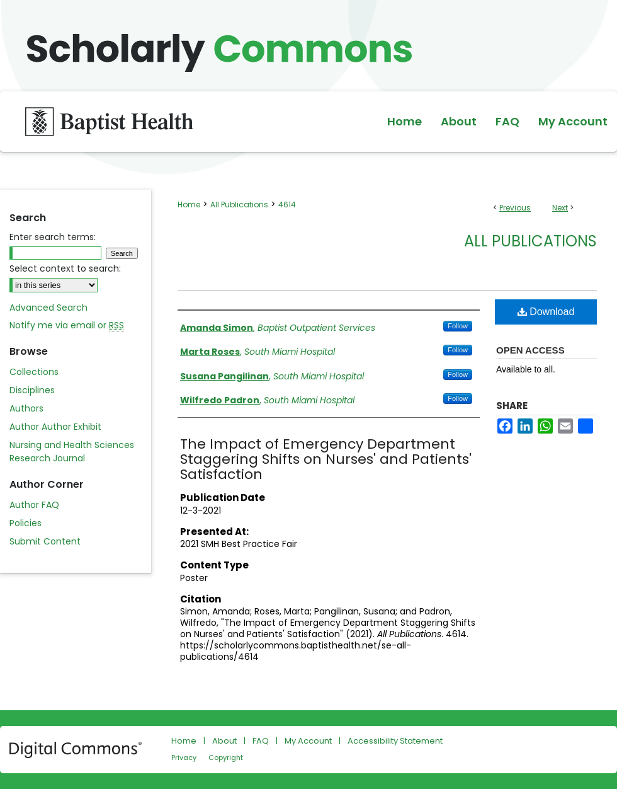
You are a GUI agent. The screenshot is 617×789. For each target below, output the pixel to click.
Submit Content (45, 541)
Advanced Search (48, 307)
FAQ (260, 741)
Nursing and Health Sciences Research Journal (71, 451)
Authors (26, 408)
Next (560, 207)
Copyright (225, 757)
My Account (308, 741)
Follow (458, 326)
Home (189, 204)
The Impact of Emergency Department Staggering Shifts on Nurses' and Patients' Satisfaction (326, 459)
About (224, 741)
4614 (287, 204)
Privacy (183, 757)
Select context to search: (65, 268)
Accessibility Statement (395, 741)
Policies (25, 523)
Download (546, 311)
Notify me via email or (66, 325)
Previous (515, 207)
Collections (34, 372)
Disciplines (32, 390)
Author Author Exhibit (55, 426)
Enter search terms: (52, 237)
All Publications (239, 204)
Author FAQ (34, 504)
